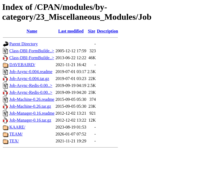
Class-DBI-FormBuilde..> (31, 51)
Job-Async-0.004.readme (30, 71)
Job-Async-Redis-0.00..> (30, 85)
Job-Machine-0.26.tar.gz (30, 106)
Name (31, 31)
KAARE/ (17, 127)
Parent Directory (23, 44)
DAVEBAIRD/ (22, 64)
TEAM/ (16, 134)
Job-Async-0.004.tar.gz (29, 78)
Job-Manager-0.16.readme (32, 113)
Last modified (71, 31)
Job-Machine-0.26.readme (31, 99)
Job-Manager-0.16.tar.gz (30, 120)
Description (107, 31)
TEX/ (14, 141)
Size (91, 31)
